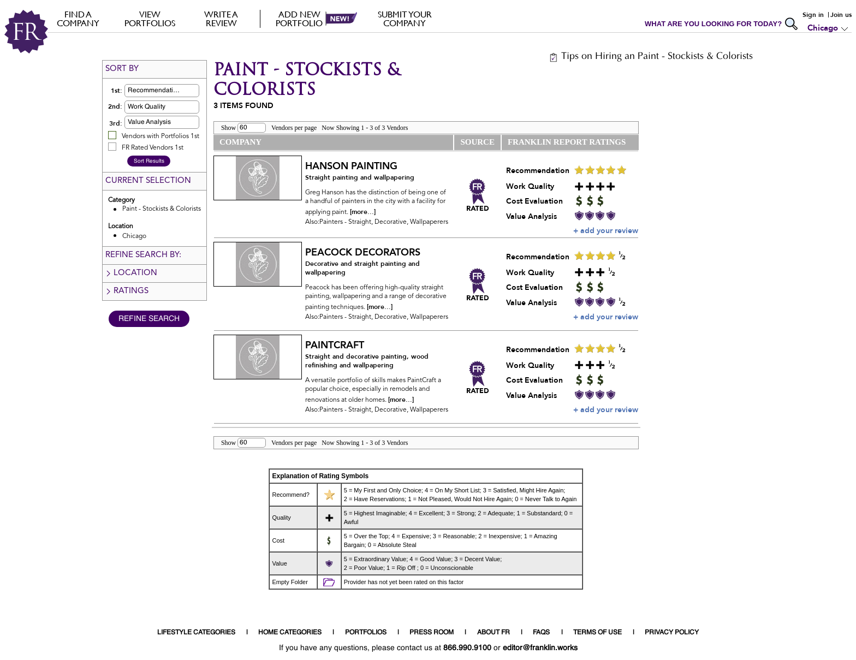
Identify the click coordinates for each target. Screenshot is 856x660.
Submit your (404, 18)
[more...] (363, 211)
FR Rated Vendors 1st (152, 148)
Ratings (126, 291)
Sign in (813, 14)
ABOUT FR (493, 632)
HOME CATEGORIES (290, 632)
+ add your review (605, 230)
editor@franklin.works (540, 648)
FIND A (78, 18)
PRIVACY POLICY (672, 632)
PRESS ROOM (431, 632)
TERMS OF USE (597, 632)
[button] (179, 90)
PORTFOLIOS (366, 632)
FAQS (541, 632)
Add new (299, 18)
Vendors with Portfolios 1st (160, 136)
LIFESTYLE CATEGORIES (196, 632)
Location (131, 273)
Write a (221, 18)
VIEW (150, 18)
